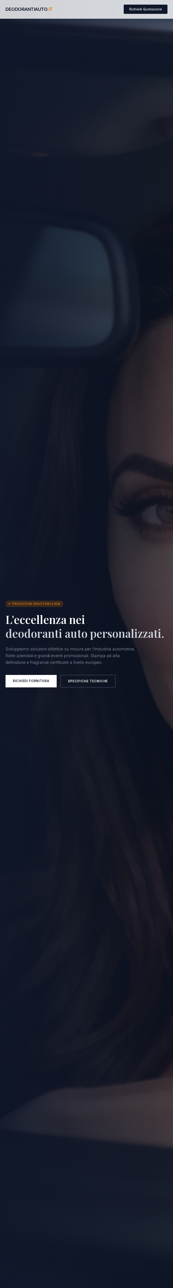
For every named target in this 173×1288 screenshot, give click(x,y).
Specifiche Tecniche (88, 681)
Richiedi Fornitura (31, 681)
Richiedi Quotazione (145, 9)
